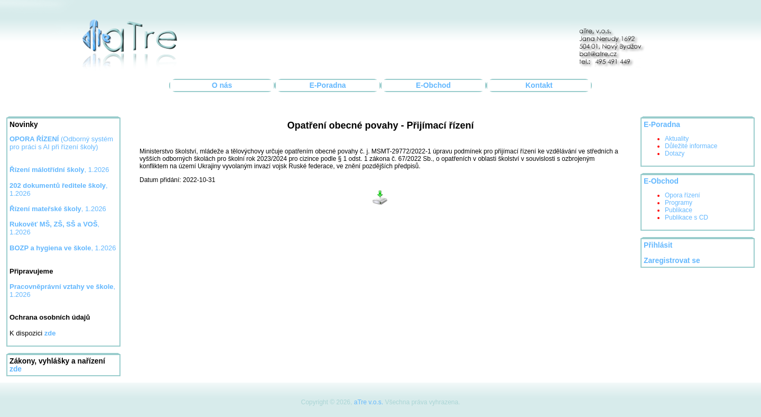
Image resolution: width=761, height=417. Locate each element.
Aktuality (677, 138)
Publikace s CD (686, 217)
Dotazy (674, 153)
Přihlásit (658, 245)
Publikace (678, 210)
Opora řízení (682, 195)
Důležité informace (691, 146)
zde (16, 369)
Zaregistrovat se (672, 261)
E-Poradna (328, 85)
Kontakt (538, 85)
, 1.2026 (59, 170)
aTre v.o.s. (368, 402)
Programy (678, 202)
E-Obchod (433, 85)
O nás (222, 85)
